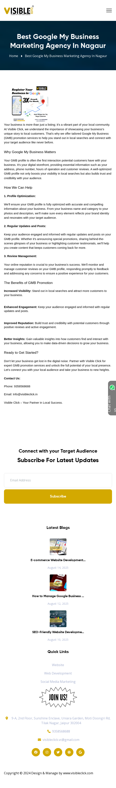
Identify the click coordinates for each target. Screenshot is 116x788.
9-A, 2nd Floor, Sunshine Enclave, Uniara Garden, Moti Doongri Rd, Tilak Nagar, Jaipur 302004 (61, 720)
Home (13, 56)
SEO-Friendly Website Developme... (58, 632)
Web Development (58, 673)
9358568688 (58, 731)
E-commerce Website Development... (58, 560)
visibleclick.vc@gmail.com (58, 739)
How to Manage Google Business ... (58, 596)
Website (58, 665)
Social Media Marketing (58, 681)
